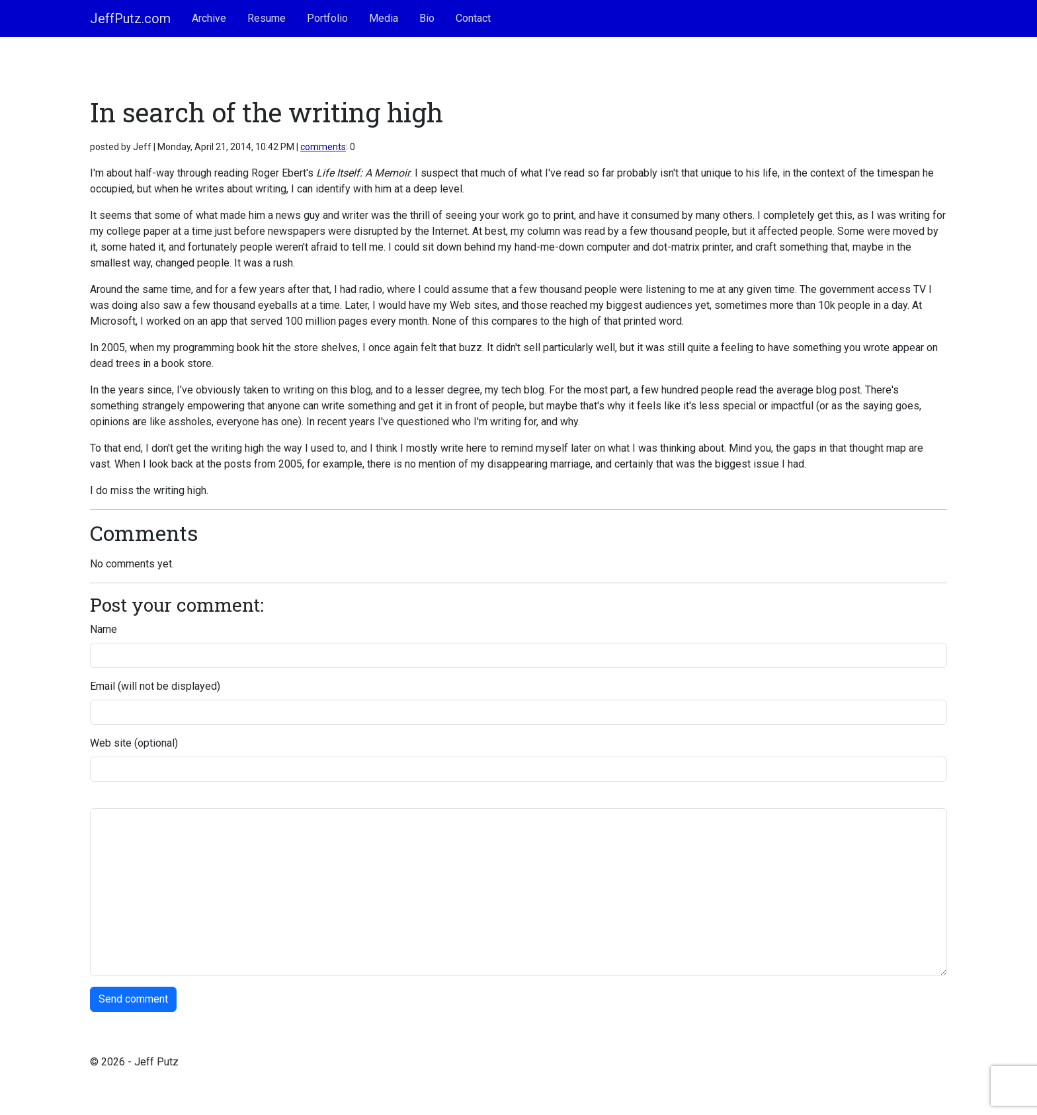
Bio (427, 18)
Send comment (133, 999)
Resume (266, 18)
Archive (209, 18)
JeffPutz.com (130, 18)
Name (103, 629)
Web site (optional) (134, 743)
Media (383, 18)
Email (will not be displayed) (155, 686)
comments (323, 147)
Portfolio (327, 18)
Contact (473, 18)
